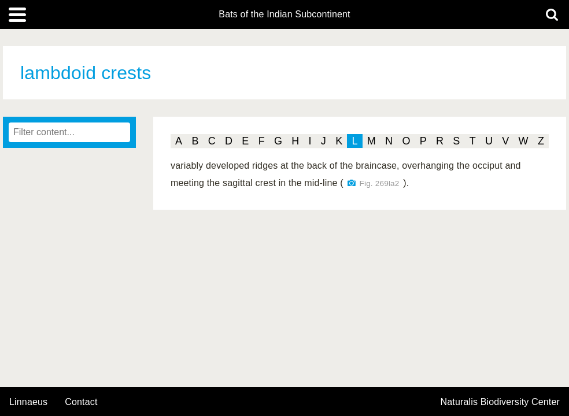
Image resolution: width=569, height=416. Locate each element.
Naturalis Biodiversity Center (500, 402)
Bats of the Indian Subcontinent (284, 14)
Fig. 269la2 (380, 183)
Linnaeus (28, 402)
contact (81, 402)
